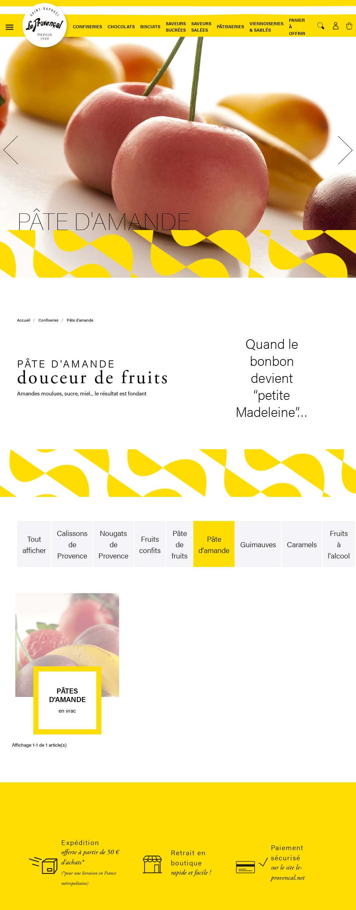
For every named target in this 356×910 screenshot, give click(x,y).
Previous (12, 150)
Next (344, 150)
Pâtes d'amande (67, 694)
